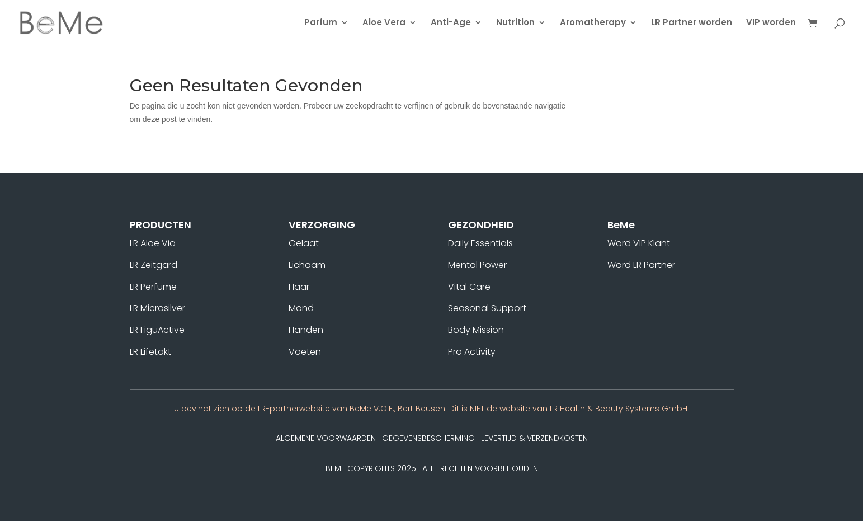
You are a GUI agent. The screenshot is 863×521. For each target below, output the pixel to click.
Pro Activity (472, 351)
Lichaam (307, 265)
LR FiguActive (157, 329)
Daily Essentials (480, 243)
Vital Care (469, 286)
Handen (306, 329)
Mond (301, 308)
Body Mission (476, 329)
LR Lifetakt (150, 351)
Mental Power (477, 265)
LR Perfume (153, 286)
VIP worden (771, 23)
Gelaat (304, 243)
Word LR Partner (641, 265)
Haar (299, 286)
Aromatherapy (593, 23)
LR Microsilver (157, 308)
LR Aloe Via (153, 243)
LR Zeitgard (153, 265)
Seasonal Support (487, 308)
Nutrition (515, 23)
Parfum (320, 23)
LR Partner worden (691, 23)
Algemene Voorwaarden (326, 438)
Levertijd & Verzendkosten (534, 438)
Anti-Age (451, 23)
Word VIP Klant (638, 243)
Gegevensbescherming (428, 438)
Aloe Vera (383, 23)
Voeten (305, 351)
